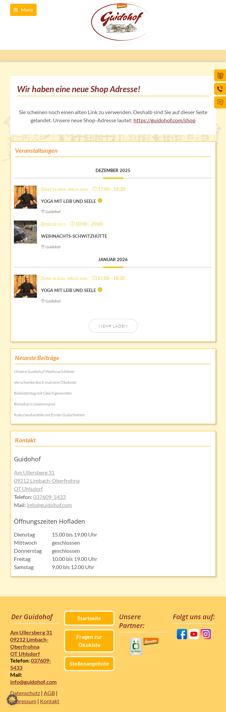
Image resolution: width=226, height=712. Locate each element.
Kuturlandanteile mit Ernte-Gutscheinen (49, 414)
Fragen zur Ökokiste (89, 640)
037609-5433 (49, 497)
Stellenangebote (89, 663)
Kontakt (49, 701)
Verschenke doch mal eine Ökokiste (45, 382)
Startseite (89, 618)
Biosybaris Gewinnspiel (34, 403)
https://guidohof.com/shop (164, 120)
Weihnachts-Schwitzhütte (74, 236)
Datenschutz (25, 693)
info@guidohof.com (49, 505)
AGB (49, 693)
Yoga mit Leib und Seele (68, 201)
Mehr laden (113, 326)
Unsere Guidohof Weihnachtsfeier (44, 371)
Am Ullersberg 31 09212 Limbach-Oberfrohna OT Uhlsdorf (47, 480)
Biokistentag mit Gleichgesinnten (43, 393)
